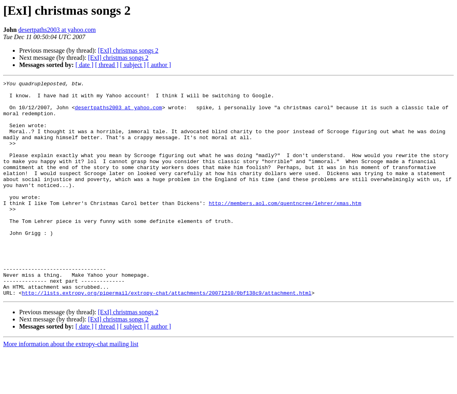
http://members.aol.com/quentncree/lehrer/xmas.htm (285, 228)
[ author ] (159, 64)
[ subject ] (133, 64)
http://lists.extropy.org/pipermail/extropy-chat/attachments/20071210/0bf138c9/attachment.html (166, 335)
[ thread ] (107, 64)
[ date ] (84, 64)
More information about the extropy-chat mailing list (70, 387)
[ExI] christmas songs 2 (128, 50)
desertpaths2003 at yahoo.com (57, 29)
